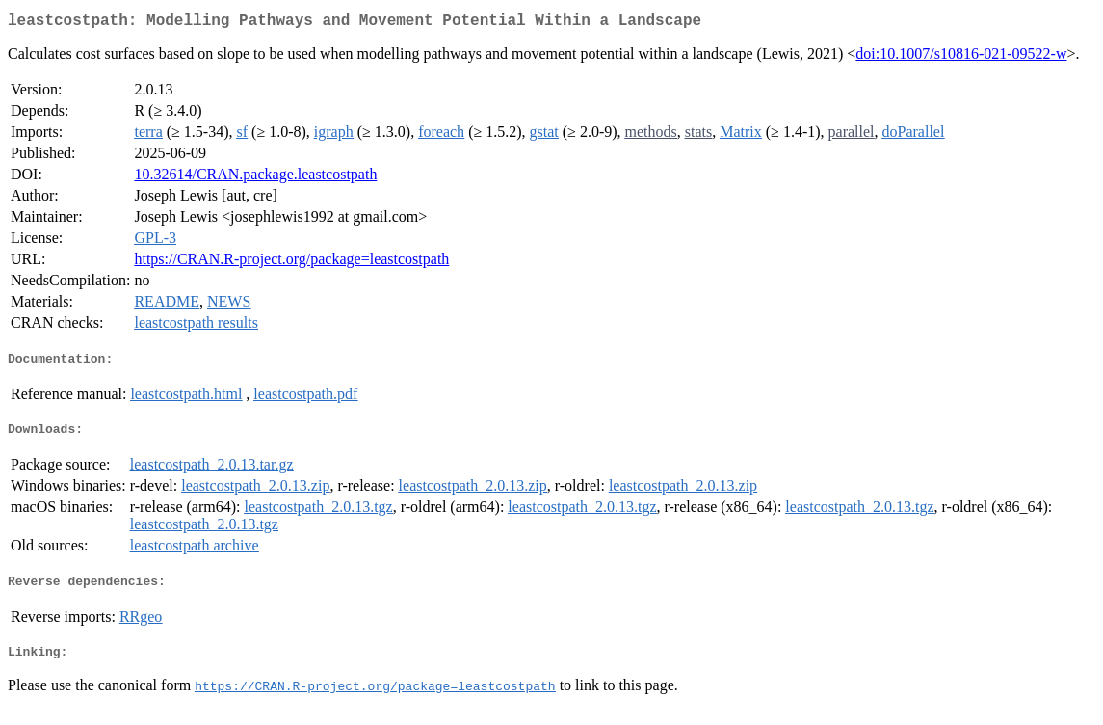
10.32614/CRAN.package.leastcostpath (255, 178)
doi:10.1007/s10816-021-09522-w (960, 57)
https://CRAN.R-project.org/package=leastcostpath (291, 263)
